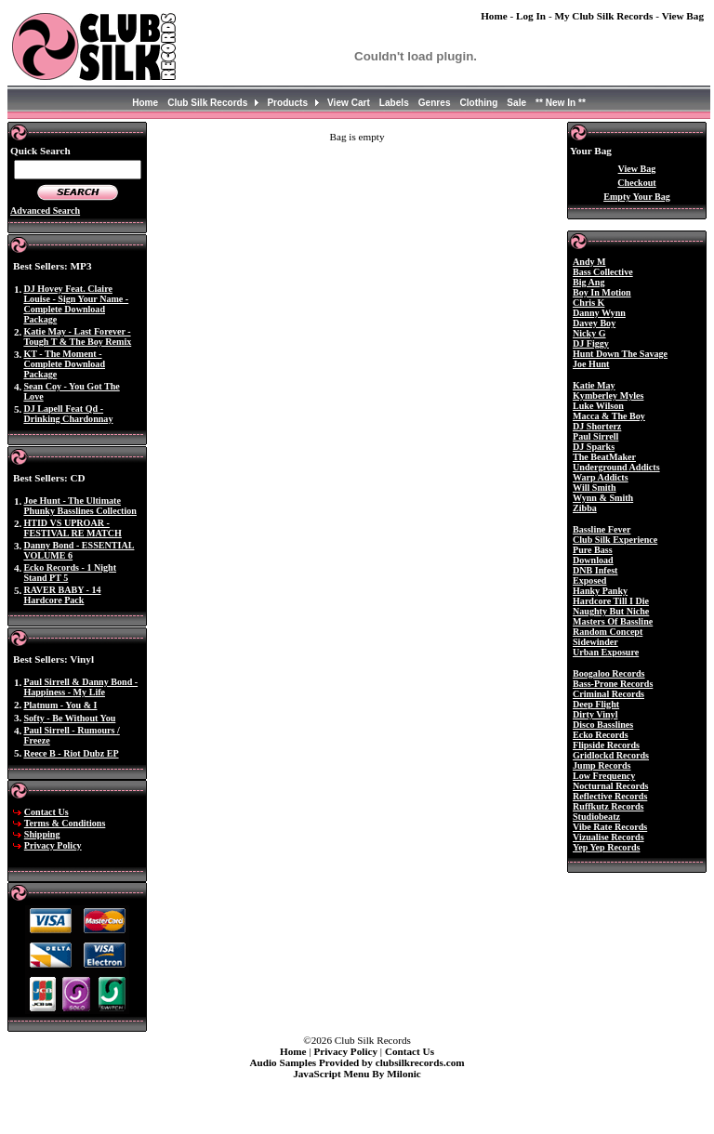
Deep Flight (596, 704)
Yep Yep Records (606, 847)
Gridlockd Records (611, 755)
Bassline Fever (601, 529)
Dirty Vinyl (595, 714)
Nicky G (589, 333)
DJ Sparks (594, 447)
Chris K (588, 302)
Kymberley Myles (608, 395)
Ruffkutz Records (608, 806)
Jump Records (601, 765)
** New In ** (561, 103)
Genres (434, 103)
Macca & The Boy (609, 416)
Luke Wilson (598, 406)
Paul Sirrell (595, 436)
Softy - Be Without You (69, 718)
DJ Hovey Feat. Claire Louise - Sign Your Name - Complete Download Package (75, 304)
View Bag (683, 15)
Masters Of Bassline (613, 621)
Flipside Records (606, 745)
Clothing (479, 103)
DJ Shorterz (597, 426)
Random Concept (607, 631)
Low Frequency (604, 776)
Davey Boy (594, 323)
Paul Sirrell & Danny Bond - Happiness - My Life (80, 687)
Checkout (636, 183)
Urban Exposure (606, 652)
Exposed (589, 580)
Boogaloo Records (609, 673)
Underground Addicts (616, 467)
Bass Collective (603, 272)
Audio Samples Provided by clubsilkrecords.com (356, 1062)
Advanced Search (45, 210)
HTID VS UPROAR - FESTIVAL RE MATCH (72, 528)
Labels (394, 103)
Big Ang (588, 282)
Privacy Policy (53, 845)
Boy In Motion (602, 292)
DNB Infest (595, 570)
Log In (531, 15)
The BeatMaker (604, 457)
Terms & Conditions (65, 823)
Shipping (42, 834)
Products (287, 103)
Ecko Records (600, 735)
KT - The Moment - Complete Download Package (64, 364)
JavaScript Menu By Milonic (357, 1073)
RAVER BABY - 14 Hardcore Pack (61, 595)
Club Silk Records (207, 103)
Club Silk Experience (615, 539)
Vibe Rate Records (610, 827)
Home (494, 15)
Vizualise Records (608, 837)
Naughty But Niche (611, 611)
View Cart (348, 103)
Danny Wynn (599, 313)
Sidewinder (595, 642)
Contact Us (46, 812)
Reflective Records (610, 796)
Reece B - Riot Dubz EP (70, 753)
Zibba (585, 508)
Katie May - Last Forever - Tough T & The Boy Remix (77, 336)
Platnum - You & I (60, 705)
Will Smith (594, 487)
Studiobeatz (596, 816)
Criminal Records (608, 694)
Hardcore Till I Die (611, 601)
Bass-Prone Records (613, 684)
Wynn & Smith (603, 498)
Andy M (589, 262)
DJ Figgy (591, 343)
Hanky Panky (600, 591)
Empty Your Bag (636, 196)
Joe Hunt (591, 364)
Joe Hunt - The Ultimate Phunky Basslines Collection (80, 505)
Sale (516, 103)
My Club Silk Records (603, 15)
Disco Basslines (603, 724)
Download (593, 560)
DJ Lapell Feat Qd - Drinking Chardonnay (67, 413)
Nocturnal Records (610, 786)
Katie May (594, 385)
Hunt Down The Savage (620, 354)
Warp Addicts (600, 477)
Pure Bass (593, 550)
